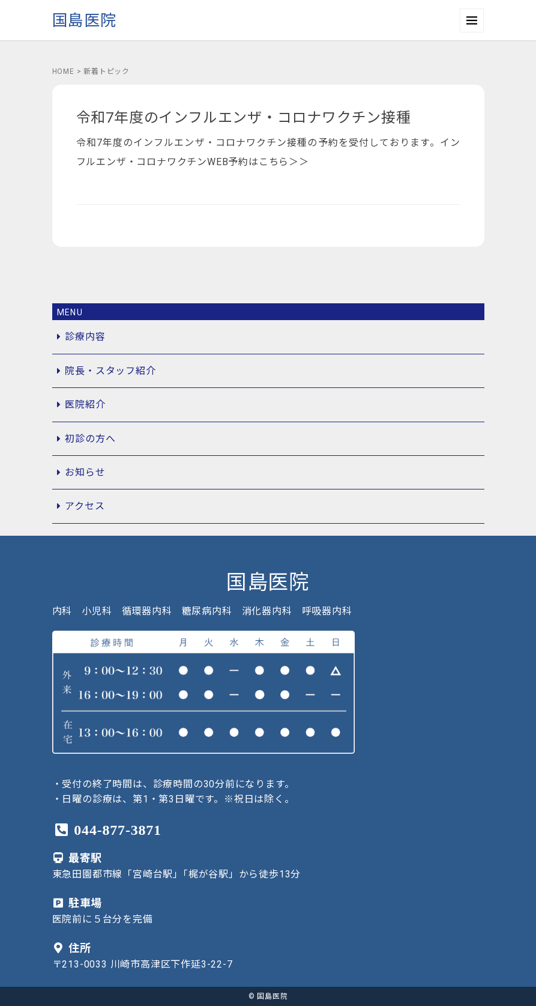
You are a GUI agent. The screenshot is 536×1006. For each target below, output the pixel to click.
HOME (63, 71)
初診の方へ (90, 438)
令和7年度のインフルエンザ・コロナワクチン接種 (243, 117)
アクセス (84, 506)
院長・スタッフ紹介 (110, 371)
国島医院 (84, 20)
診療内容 (85, 336)
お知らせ (85, 472)
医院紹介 (85, 404)
